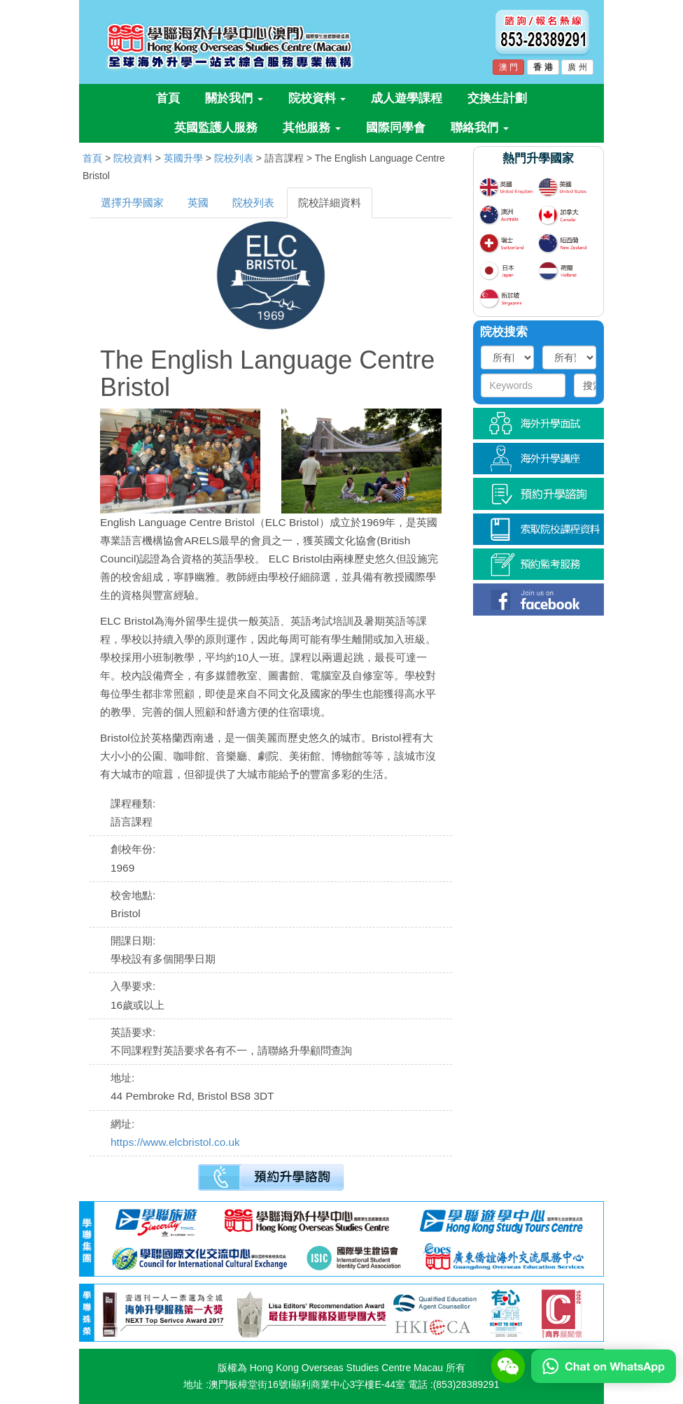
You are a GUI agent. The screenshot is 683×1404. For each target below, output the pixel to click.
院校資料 (317, 98)
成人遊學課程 (406, 98)
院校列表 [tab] (253, 202)
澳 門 (508, 67)
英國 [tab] (198, 202)
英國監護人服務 (216, 127)
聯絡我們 (480, 127)
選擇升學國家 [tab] (132, 202)
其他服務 (312, 127)
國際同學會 (395, 127)
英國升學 (183, 158)
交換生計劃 (497, 98)
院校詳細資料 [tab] (329, 202)
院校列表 (233, 158)
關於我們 (234, 98)
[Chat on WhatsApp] (603, 1365)
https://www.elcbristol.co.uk (175, 1142)
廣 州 (577, 67)
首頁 (168, 98)
